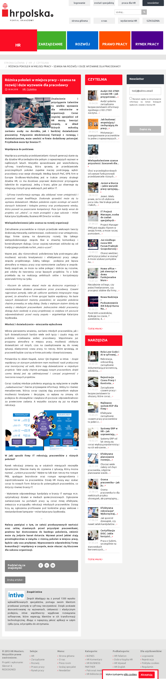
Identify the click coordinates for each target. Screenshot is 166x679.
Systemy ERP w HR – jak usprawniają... (109, 431)
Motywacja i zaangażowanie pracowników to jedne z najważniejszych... (103, 136)
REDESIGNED (9, 669)
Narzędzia (97, 340)
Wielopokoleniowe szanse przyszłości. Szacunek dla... (103, 162)
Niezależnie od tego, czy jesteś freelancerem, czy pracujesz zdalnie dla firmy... (103, 288)
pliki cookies (130, 674)
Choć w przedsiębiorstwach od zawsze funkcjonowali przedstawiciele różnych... (102, 174)
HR (30, 63)
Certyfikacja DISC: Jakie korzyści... (108, 534)
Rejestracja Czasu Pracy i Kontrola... (108, 380)
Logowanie (79, 3)
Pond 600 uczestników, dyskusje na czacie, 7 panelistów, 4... (100, 316)
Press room (65, 663)
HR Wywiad (120, 663)
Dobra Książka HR (123, 660)
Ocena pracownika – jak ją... (110, 482)
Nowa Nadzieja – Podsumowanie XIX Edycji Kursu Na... (110, 303)
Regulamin (147, 667)
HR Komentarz (94, 660)
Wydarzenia (128, 20)
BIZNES (90, 656)
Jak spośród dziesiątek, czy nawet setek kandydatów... (102, 521)
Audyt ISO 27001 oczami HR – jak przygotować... (110, 94)
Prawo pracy (114, 44)
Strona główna (80, 20)
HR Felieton (120, 656)
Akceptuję (146, 675)
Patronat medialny (96, 670)
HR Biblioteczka (95, 674)
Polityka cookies (150, 663)
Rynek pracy (147, 44)
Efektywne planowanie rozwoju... (107, 457)
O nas (104, 20)
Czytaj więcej (95, 329)
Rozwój (82, 44)
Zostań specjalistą (104, 3)
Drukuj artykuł (14, 580)
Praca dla (129, 3)
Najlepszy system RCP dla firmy (109, 406)
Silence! (6, 666)
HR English (119, 667)
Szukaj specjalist (67, 667)
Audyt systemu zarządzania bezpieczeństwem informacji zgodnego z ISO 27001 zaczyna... (103, 107)
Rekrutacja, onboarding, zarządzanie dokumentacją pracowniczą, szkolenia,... (102, 365)
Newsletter (153, 3)
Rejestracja (148, 660)
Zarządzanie (50, 44)
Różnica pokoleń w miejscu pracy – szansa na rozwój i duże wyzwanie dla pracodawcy (64, 67)
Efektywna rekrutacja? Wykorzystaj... (109, 511)
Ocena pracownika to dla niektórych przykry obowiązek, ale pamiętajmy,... (104, 494)
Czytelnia (42, 63)
